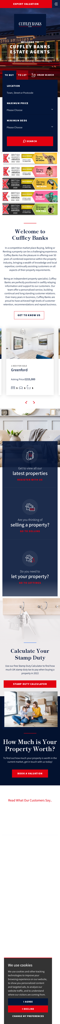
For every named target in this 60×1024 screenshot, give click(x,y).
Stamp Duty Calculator (30, 684)
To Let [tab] (22, 74)
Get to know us (29, 315)
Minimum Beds (17, 120)
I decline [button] (28, 1008)
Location (13, 86)
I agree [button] (28, 1001)
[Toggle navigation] (56, 3)
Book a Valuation (30, 773)
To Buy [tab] (9, 74)
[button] (26, 403)
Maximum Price (17, 103)
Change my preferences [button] (28, 1016)
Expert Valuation (26, 4)
